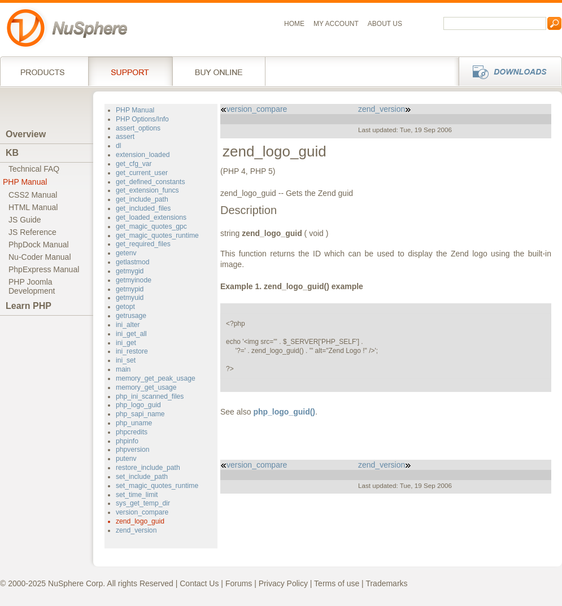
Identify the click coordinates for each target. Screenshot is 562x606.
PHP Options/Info (142, 119)
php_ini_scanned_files (150, 396)
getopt (125, 307)
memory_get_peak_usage (155, 378)
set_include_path (142, 477)
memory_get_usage (146, 387)
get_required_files (143, 244)
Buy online (218, 71)
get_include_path (142, 199)
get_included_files (143, 208)
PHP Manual (25, 181)
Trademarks (386, 583)
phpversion (133, 450)
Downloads (507, 71)
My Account (336, 24)
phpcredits (131, 432)
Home (294, 24)
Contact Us (199, 583)
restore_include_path (148, 468)
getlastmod (133, 262)
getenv (126, 253)
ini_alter (128, 325)
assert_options (138, 128)
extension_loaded (142, 155)
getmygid (129, 271)
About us (385, 24)
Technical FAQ (33, 168)
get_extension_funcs (147, 190)
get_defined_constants (150, 182)
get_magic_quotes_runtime (157, 235)
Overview (26, 134)
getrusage (131, 316)
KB (12, 153)
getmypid (129, 289)
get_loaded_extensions (151, 217)
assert (125, 137)
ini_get (126, 343)
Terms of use (336, 583)
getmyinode (133, 280)
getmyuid (129, 298)
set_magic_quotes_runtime (157, 486)
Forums (238, 583)
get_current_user (142, 173)
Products (44, 71)
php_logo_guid (138, 405)
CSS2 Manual (32, 194)
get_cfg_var (134, 164)
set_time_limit (137, 495)
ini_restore (132, 351)
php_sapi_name (140, 414)
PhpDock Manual (38, 244)
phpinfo (127, 441)
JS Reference (32, 232)
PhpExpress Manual (43, 269)
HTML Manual (33, 207)
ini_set (126, 360)
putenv (126, 459)
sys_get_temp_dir (143, 503)
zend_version (136, 530)
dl (118, 146)
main (123, 369)
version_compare (142, 512)
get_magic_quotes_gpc (151, 226)
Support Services (130, 71)
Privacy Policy (283, 583)
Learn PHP (28, 306)
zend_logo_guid (140, 521)
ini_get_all (131, 334)
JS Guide (24, 219)
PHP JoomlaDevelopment (31, 286)
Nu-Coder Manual (39, 256)
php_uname (134, 423)
